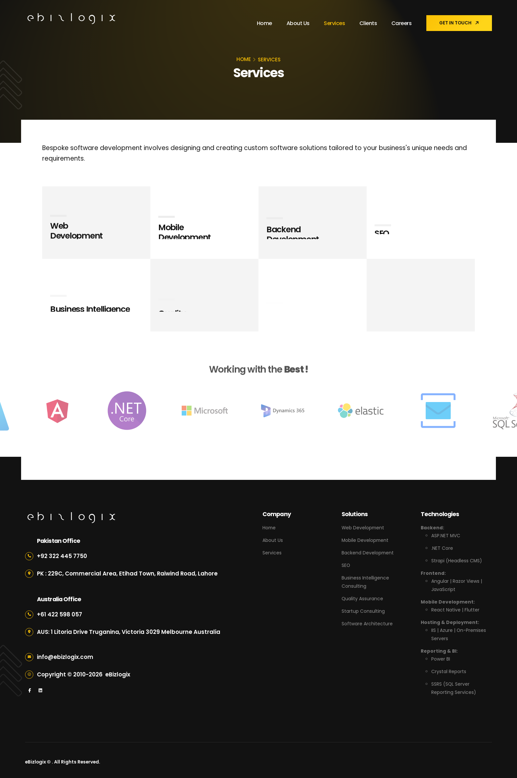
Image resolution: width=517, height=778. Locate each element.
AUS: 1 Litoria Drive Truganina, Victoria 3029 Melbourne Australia (128, 632)
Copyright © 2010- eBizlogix (83, 674)
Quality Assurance (362, 596)
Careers (401, 23)
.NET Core (442, 548)
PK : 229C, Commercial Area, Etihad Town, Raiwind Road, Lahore (127, 573)
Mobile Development (365, 540)
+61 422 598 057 (59, 614)
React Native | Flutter (455, 608)
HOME (243, 59)
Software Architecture (367, 621)
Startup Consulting (363, 609)
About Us (297, 23)
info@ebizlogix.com (65, 657)
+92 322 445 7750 (62, 556)
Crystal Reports (448, 668)
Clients (368, 23)
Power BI (440, 656)
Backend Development (368, 552)
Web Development (363, 527)
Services (333, 23)
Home (263, 23)
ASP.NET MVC (446, 535)
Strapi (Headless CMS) (456, 560)
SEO (346, 564)
